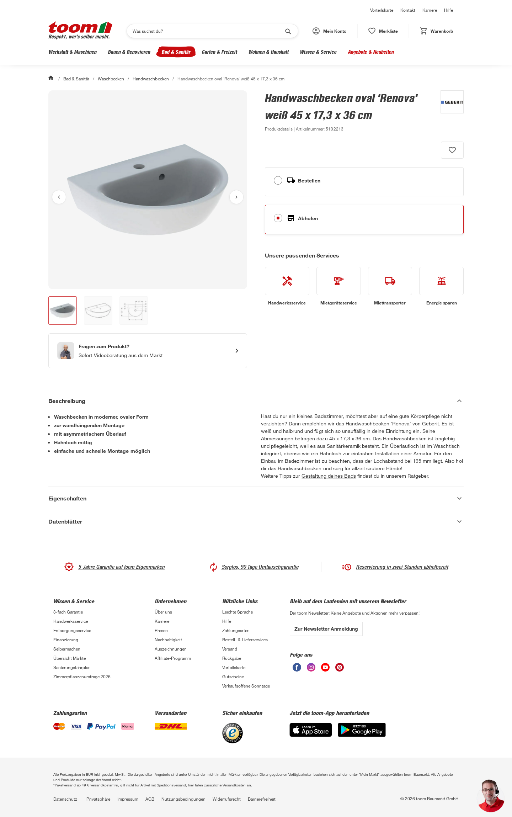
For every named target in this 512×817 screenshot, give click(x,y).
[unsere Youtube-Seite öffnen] (325, 670)
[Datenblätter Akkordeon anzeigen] (256, 521)
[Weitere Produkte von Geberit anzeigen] (448, 111)
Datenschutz (65, 799)
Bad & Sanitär (175, 52)
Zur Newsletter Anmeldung (326, 629)
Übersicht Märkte (69, 658)
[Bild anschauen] (147, 189)
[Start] (51, 78)
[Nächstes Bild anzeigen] (236, 197)
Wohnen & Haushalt (268, 52)
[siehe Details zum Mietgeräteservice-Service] (338, 286)
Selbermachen (66, 649)
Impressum (127, 799)
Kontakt (407, 10)
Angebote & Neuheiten (371, 52)
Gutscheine (233, 676)
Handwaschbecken (151, 78)
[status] (383, 31)
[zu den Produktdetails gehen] (279, 129)
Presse (161, 630)
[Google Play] (362, 735)
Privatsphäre (98, 799)
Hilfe (448, 10)
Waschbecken (111, 78)
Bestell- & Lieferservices (245, 639)
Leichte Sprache (237, 612)
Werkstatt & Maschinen (72, 52)
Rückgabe (231, 658)
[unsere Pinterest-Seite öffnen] (339, 670)
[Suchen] (208, 31)
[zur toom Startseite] (80, 31)
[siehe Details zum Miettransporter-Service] (390, 286)
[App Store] (310, 735)
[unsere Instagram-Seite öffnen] (311, 670)
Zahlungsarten (236, 630)
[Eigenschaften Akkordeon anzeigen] (256, 498)
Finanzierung (65, 639)
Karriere (429, 10)
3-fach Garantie (68, 612)
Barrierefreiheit (262, 799)
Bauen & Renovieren (129, 52)
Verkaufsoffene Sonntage (246, 686)
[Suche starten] (287, 31)
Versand (229, 649)
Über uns (163, 612)
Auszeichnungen (171, 649)
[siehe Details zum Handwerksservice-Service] (287, 286)
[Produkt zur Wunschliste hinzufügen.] (452, 150)
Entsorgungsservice (72, 630)
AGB (149, 799)
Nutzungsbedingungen (183, 799)
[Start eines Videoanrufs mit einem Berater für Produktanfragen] (147, 350)
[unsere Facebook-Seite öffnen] (297, 670)
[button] (329, 31)
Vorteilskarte (381, 10)
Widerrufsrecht (227, 799)
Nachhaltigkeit (168, 639)
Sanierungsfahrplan (72, 667)
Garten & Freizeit (219, 52)
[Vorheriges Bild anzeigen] (59, 197)
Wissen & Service (318, 52)
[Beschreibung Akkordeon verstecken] (256, 400)
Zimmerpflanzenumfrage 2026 (82, 676)
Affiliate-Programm (173, 658)
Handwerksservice (70, 621)
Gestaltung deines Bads (329, 476)
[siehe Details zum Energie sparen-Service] (441, 286)
